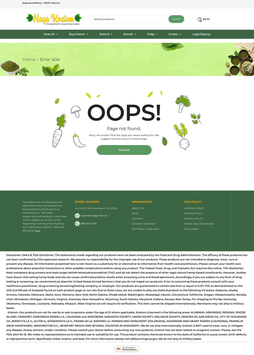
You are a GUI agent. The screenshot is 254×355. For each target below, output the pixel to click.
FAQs (152, 34)
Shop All (51, 34)
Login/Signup (201, 34)
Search (176, 19)
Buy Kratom (78, 34)
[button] (51, 34)
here (37, 230)
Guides (175, 34)
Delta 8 (105, 34)
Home (29, 59)
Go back (124, 149)
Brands (129, 34)
